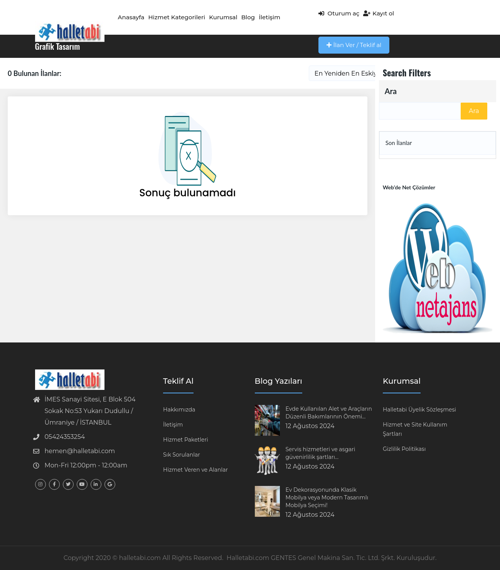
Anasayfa (131, 17)
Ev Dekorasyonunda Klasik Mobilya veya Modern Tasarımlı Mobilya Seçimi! (327, 497)
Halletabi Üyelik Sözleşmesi (419, 409)
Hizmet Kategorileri (176, 17)
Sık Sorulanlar (181, 454)
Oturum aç (339, 13)
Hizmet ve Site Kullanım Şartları (415, 429)
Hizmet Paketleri (185, 439)
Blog (248, 17)
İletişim (269, 17)
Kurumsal (223, 17)
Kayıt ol (378, 13)
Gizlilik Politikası (404, 448)
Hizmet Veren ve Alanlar (195, 469)
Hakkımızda (179, 409)
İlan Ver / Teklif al (354, 45)
